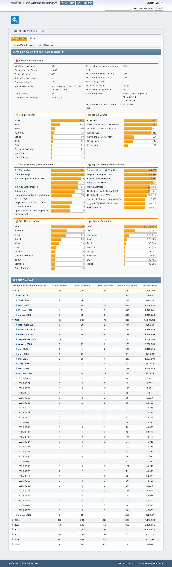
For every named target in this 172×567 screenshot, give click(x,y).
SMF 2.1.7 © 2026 (16, 563)
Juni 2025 (23, 354)
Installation (92, 145)
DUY (16, 145)
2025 (17, 320)
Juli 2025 (23, 349)
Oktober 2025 (25, 334)
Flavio (126, 85)
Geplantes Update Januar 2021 (102, 191)
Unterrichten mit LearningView (102, 128)
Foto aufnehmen (22, 206)
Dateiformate (20, 191)
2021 (17, 534)
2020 (17, 539)
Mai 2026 (23, 295)
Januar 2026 (24, 315)
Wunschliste (93, 132)
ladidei (90, 264)
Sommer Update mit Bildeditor (29, 178)
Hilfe (119, 563)
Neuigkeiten (93, 141)
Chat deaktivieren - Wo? (99, 195)
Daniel (17, 137)
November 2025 (26, 329)
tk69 (16, 124)
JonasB (18, 251)
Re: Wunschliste (22, 170)
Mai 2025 (23, 359)
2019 (17, 544)
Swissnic (91, 255)
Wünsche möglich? (23, 174)
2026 (17, 290)
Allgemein (92, 120)
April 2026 (23, 300)
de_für (17, 141)
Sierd (17, 128)
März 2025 (23, 368)
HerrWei (91, 247)
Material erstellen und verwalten (103, 124)
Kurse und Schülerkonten (99, 137)
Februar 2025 (25, 373)
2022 (17, 529)
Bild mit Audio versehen (26, 187)
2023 (17, 525)
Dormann (19, 153)
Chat (16, 182)
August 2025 (25, 344)
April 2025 (23, 363)
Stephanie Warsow (23, 149)
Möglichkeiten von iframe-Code (29, 202)
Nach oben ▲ (157, 563)
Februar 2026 (25, 310)
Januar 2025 (24, 515)
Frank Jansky (21, 157)
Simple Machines (31, 563)
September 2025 (27, 339)
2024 (17, 520)
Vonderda (19, 132)
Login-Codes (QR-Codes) (99, 174)
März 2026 (23, 305)
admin (17, 120)
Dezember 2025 (26, 325)
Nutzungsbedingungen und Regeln (137, 563)
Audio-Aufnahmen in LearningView (104, 199)
